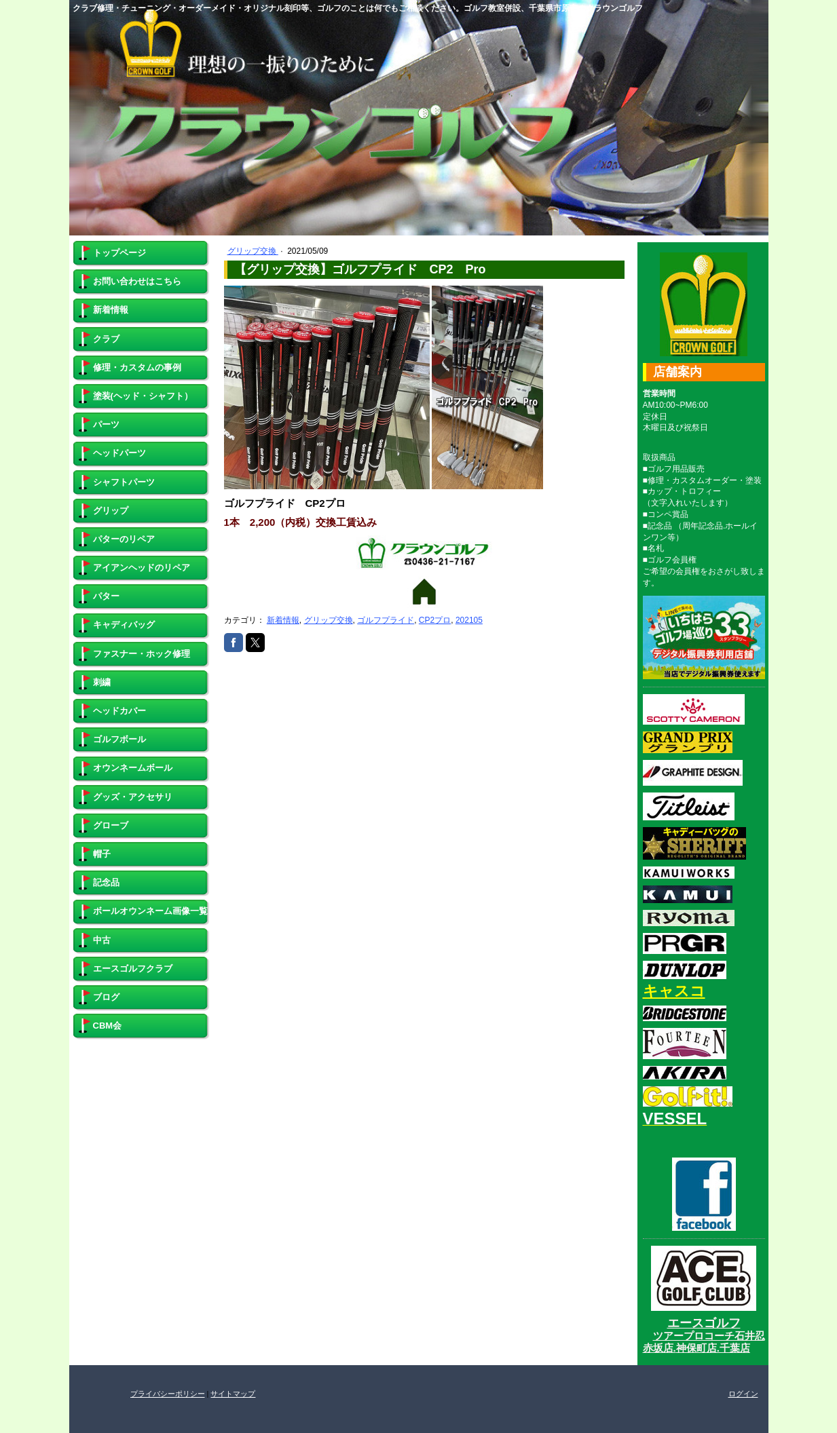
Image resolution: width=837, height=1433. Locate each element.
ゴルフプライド (385, 620)
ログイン (743, 1394)
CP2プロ (435, 620)
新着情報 (283, 620)
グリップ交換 (252, 251)
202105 (469, 620)
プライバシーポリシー (167, 1394)
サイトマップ (232, 1394)
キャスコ (674, 990)
